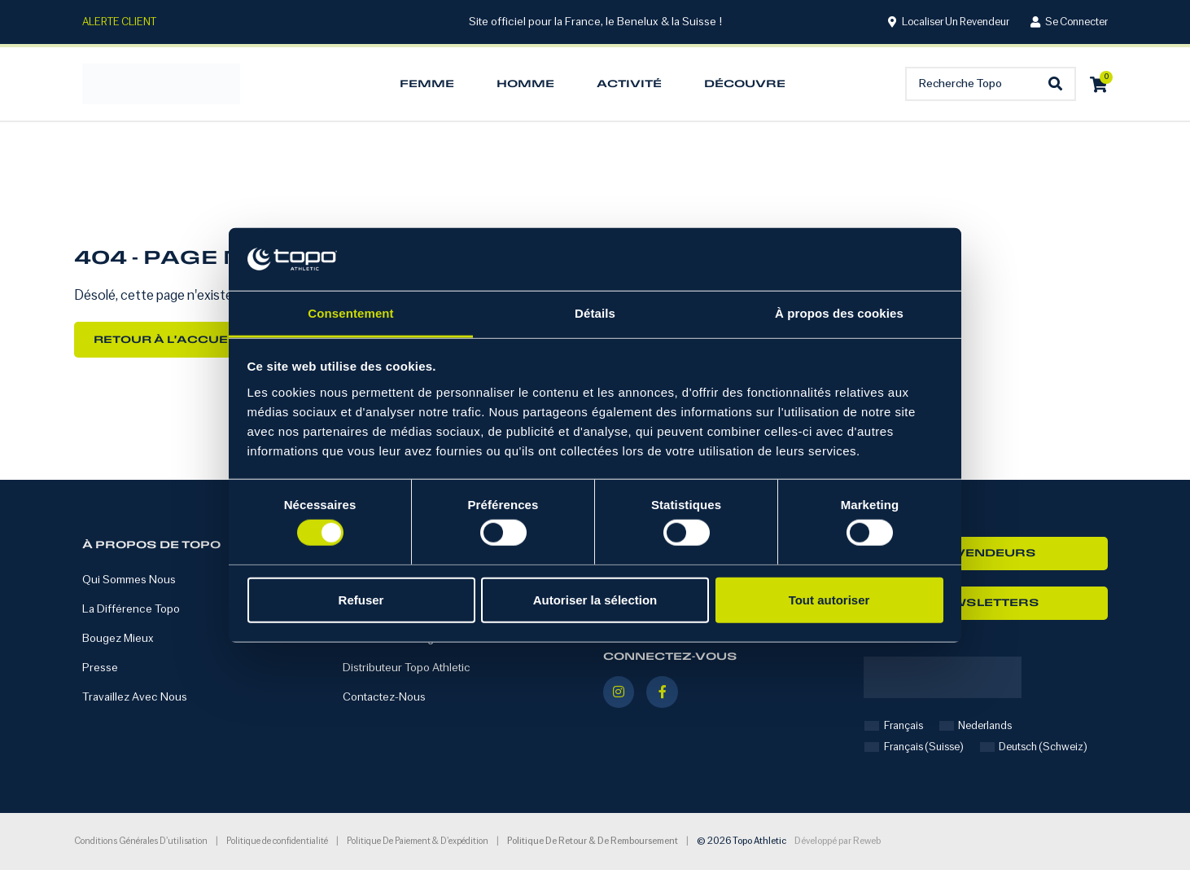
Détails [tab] (595, 313)
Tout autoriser (829, 599)
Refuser (361, 599)
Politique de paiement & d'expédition (417, 841)
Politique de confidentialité (277, 841)
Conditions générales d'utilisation (141, 841)
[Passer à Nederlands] (976, 726)
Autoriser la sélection (595, 599)
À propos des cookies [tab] (839, 313)
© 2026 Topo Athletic (741, 842)
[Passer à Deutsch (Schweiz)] (1034, 747)
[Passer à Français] (893, 726)
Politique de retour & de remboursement (592, 842)
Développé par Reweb (837, 842)
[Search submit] (1059, 84)
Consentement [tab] (350, 313)
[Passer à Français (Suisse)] (914, 747)
